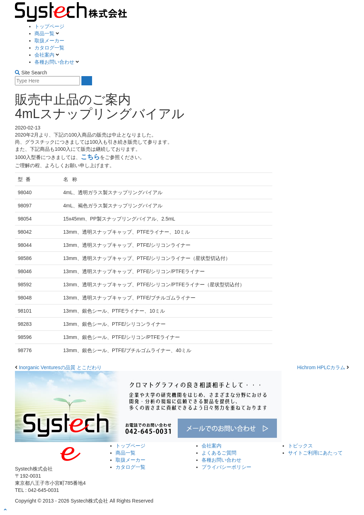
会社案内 (45, 55)
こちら (90, 156)
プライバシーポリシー (226, 467)
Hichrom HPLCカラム (321, 367)
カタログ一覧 (49, 48)
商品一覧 (45, 33)
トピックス (300, 445)
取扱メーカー (49, 40)
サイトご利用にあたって (315, 453)
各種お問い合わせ (55, 62)
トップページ (49, 26)
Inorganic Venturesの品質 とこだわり (60, 367)
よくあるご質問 (219, 453)
